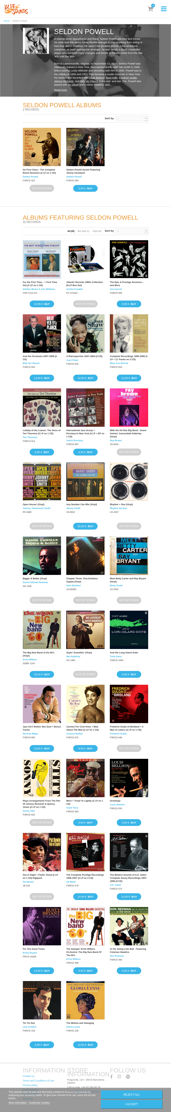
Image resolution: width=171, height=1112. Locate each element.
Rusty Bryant (30, 952)
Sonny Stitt (29, 811)
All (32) (70, 231)
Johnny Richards (64, 81)
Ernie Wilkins (30, 659)
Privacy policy (30, 1085)
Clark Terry (72, 807)
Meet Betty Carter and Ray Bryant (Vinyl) (128, 580)
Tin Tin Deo (29, 1023)
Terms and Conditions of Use (38, 1080)
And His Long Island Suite (124, 652)
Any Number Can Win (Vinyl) (81, 504)
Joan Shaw (72, 360)
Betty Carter (116, 585)
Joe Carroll (116, 289)
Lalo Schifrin (30, 1027)
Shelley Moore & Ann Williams (39, 289)
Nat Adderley (73, 656)
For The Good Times (34, 949)
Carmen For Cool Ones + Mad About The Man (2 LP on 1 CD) (82, 728)
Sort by (109, 118)
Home (6, 21)
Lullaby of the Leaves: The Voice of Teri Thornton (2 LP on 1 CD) (41, 432)
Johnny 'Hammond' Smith (37, 508)
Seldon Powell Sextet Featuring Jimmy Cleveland (83, 171)
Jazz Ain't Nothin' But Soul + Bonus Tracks (42, 728)
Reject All (131, 1094)
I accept (131, 1104)
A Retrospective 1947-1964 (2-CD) (84, 356)
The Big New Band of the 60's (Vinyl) (39, 654)
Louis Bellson (96, 77)
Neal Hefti (111, 77)
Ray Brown (116, 440)
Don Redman (117, 956)
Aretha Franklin (74, 289)
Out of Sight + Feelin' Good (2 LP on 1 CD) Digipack (40, 876)
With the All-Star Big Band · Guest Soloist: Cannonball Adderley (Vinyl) (128, 433)
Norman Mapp (30, 733)
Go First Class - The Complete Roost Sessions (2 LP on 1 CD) (39, 171)
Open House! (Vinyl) (33, 504)
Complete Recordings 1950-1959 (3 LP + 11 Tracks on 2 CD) (128, 358)
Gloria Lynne (73, 1027)
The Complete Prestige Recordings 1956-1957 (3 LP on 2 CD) (85, 876)
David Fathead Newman (35, 582)
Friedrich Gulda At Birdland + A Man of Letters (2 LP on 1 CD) (126, 728)
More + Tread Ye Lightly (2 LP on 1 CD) (84, 802)
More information (18, 1102)
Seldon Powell (30, 176)
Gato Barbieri (73, 585)
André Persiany (74, 440)
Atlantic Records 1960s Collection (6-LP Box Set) (84, 284)
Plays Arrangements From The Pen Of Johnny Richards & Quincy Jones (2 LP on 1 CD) (41, 803)
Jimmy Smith (73, 508)
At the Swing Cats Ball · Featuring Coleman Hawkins (128, 950)
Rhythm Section (118, 508)
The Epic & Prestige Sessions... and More (127, 284)
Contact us (29, 1076)
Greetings (115, 800)
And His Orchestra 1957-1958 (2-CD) (40, 358)
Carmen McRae (74, 733)
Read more (60, 89)
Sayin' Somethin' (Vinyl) (79, 652)
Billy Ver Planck (89, 81)
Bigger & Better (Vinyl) (35, 578)
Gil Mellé (70, 882)
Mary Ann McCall (119, 363)
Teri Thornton (30, 437)
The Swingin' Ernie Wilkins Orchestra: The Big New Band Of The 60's (83, 952)
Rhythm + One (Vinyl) (121, 504)
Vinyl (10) (97, 231)
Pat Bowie (28, 882)
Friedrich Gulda (128, 77)
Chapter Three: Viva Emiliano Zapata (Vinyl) (82, 580)
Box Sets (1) (83, 231)
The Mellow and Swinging (80, 1023)
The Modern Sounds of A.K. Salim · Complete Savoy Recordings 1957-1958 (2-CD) (128, 878)
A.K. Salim (115, 885)
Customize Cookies (39, 1102)
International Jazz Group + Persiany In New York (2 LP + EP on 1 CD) (85, 433)
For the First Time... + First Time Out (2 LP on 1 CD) (40, 284)
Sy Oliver (73, 84)
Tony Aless (116, 656)
